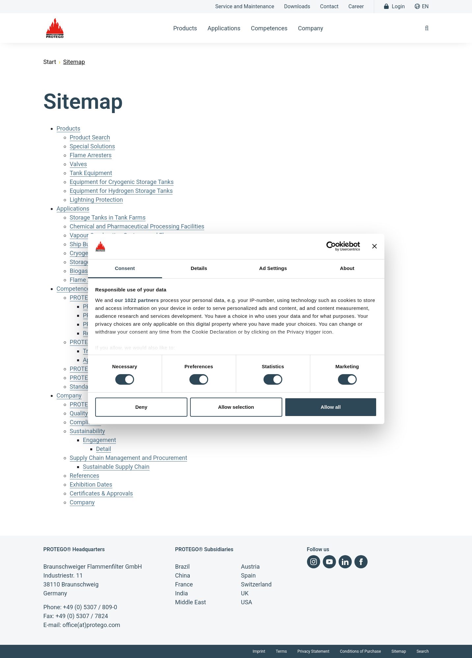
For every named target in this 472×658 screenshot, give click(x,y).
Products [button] (185, 28)
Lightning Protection (96, 199)
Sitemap (399, 651)
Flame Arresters (91, 155)
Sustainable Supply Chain (116, 466)
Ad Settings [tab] (273, 268)
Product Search (90, 137)
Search (423, 651)
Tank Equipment (91, 172)
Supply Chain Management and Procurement (128, 457)
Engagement (99, 439)
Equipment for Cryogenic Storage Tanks (122, 181)
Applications (73, 208)
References (84, 475)
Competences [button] (269, 28)
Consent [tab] (125, 268)
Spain (248, 575)
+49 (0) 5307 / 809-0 (90, 607)
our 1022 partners (137, 300)
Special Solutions (92, 146)
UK (245, 593)
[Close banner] (374, 246)
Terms (281, 651)
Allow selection (236, 407)
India (181, 593)
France (184, 584)
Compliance (85, 422)
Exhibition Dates (91, 484)
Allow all (331, 407)
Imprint (259, 651)
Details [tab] (199, 268)
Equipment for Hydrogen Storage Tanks (121, 190)
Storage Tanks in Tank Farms (108, 217)
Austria (250, 566)
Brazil (182, 566)
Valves (78, 164)
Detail (103, 448)
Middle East (190, 602)
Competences (75, 288)
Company (69, 395)
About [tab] (347, 268)
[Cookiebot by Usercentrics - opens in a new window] (331, 246)
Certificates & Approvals (101, 493)
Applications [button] (224, 28)
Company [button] (310, 28)
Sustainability (87, 431)
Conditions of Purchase (360, 651)
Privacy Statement (313, 651)
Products (68, 128)
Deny (141, 407)
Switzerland (256, 584)
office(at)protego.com (91, 624)
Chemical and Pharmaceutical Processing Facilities (137, 226)
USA (246, 602)
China (182, 575)
